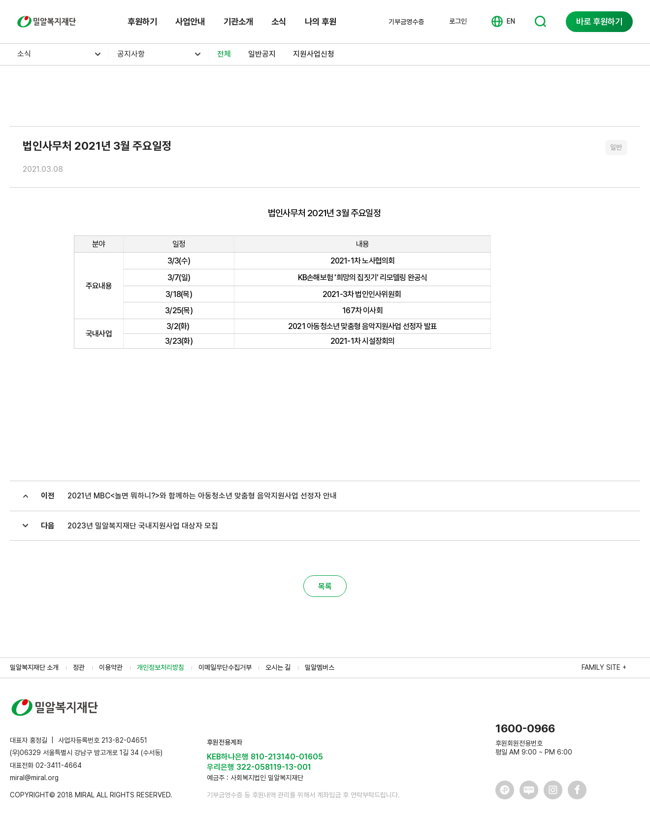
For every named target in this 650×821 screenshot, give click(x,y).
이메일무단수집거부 (225, 667)
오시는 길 (278, 667)
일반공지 (262, 54)
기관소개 (238, 21)
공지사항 (131, 54)
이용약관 (111, 667)
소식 (278, 21)
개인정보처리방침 (160, 667)
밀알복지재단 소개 (34, 667)
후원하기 (142, 21)
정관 (79, 667)
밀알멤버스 (319, 667)
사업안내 (190, 21)
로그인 (458, 21)
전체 (224, 54)
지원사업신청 (313, 54)
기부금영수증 (406, 22)
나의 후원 (320, 21)
